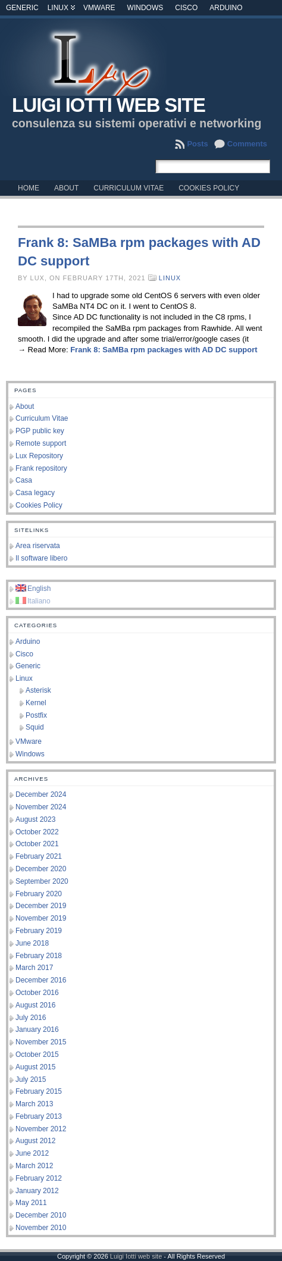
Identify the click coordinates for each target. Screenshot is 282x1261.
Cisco (186, 8)
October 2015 (37, 1054)
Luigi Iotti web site (108, 105)
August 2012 (35, 1141)
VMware (99, 8)
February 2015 (38, 1091)
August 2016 (35, 1005)
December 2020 (40, 869)
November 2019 (40, 918)
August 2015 (35, 1067)
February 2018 (38, 956)
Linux (58, 8)
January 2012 (37, 1191)
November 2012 (40, 1129)
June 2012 (32, 1153)
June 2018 (32, 943)
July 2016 (30, 1017)
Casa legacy (35, 493)
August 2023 (35, 819)
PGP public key (39, 431)
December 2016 (40, 980)
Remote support (40, 443)
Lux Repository (39, 456)
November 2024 (40, 807)
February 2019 (38, 931)
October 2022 (37, 832)
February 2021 (38, 856)
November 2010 (40, 1228)
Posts (197, 143)
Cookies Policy (38, 505)
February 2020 (38, 894)
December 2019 (40, 906)
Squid (35, 727)
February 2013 (38, 1116)
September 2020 (41, 881)
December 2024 (40, 794)
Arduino (225, 8)
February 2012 (38, 1178)
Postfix (36, 715)
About (24, 406)
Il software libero (41, 558)
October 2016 (37, 992)
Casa (23, 480)
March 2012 (34, 1166)
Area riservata (37, 546)
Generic (22, 8)
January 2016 (37, 1029)
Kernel (36, 703)
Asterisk (38, 690)
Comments (247, 143)
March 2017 (34, 967)
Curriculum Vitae (41, 418)
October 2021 (37, 844)
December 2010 (40, 1215)
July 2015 (30, 1079)
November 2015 (40, 1042)
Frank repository (41, 468)
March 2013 (34, 1104)
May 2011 (31, 1203)
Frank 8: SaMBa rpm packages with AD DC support (163, 349)
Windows (145, 8)
